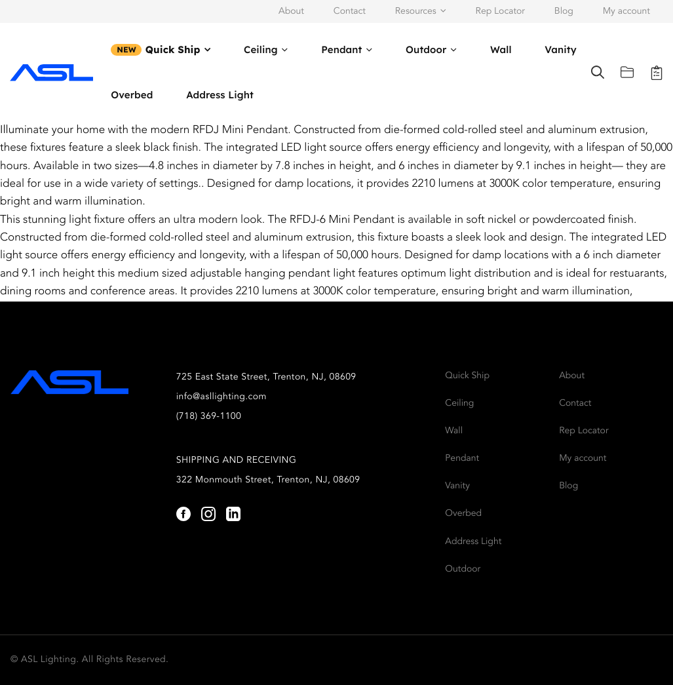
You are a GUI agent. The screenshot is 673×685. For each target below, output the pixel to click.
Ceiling (261, 49)
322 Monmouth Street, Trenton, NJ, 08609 (268, 480)
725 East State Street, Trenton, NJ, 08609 (266, 377)
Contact (350, 11)
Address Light (220, 94)
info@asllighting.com (221, 397)
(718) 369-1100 (209, 416)
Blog (563, 11)
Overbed (132, 94)
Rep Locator (500, 11)
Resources (415, 11)
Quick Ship (173, 49)
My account (626, 11)
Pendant (341, 49)
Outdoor (426, 49)
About (291, 11)
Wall (501, 49)
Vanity (560, 49)
